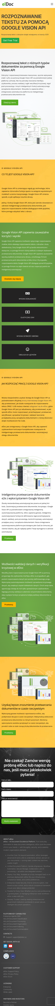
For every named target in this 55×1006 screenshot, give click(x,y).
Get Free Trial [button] (10, 40)
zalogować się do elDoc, (38, 406)
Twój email (6, 789)
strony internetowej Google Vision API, (37, 401)
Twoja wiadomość (9, 799)
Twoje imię (6, 780)
